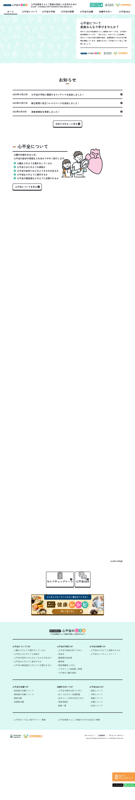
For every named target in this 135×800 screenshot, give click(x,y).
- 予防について (96, 751)
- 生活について (96, 762)
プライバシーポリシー (116, 793)
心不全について (29, 11)
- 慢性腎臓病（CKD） (66, 722)
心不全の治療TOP (20, 744)
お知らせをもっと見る (66, 143)
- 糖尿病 (60, 718)
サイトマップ (89, 793)
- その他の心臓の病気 (66, 729)
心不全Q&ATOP (96, 744)
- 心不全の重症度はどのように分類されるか (32, 722)
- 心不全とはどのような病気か (26, 711)
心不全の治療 (86, 11)
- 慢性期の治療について (23, 751)
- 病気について (96, 747)
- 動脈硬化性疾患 (64, 714)
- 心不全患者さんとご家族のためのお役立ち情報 (78, 776)
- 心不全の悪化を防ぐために (69, 747)
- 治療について (96, 759)
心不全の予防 (48, 11)
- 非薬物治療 (18, 759)
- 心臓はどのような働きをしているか (29, 707)
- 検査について (96, 755)
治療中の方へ (105, 11)
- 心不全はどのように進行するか (27, 718)
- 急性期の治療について (23, 747)
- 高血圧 (60, 711)
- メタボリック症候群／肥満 (69, 726)
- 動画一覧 (61, 762)
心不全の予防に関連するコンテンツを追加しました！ (57, 114)
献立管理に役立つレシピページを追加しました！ (55, 123)
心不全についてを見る (28, 209)
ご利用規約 (101, 793)
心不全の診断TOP (97, 703)
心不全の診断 (67, 11)
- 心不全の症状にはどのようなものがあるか (32, 714)
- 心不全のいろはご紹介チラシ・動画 (29, 776)
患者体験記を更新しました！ (45, 131)
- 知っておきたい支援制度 (68, 751)
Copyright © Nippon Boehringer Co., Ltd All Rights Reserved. (104, 795)
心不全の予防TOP (65, 703)
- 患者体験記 (62, 759)
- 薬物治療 (17, 755)
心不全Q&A (124, 11)
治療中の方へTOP (65, 744)
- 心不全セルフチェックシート (103, 711)
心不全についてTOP (21, 703)
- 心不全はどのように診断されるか (105, 707)
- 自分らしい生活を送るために (70, 755)
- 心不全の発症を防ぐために (69, 707)
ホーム (10, 11)
